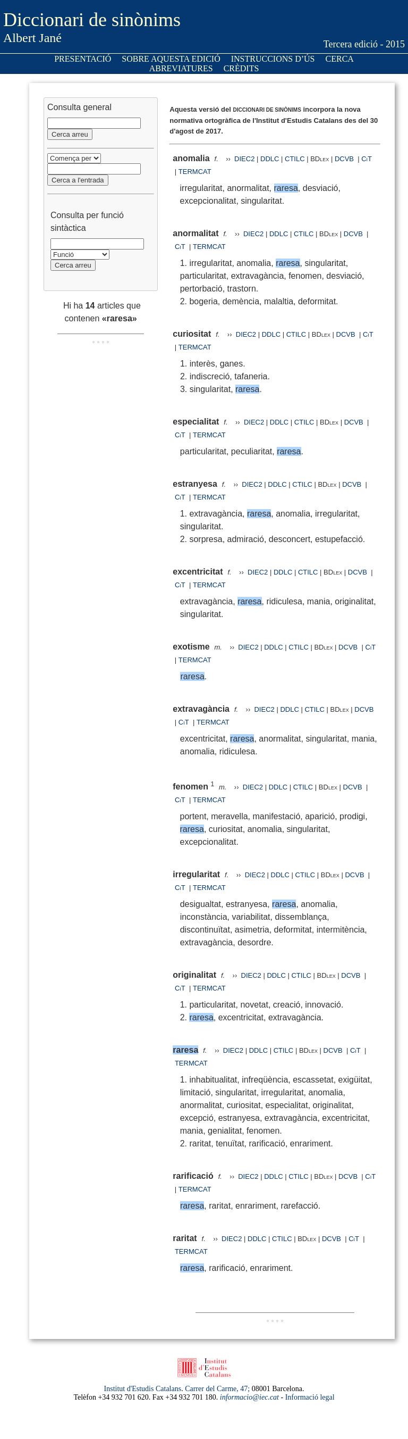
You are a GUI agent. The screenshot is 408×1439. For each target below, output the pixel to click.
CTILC (295, 159)
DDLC (269, 159)
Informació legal (310, 1397)
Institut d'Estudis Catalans (143, 1389)
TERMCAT (194, 172)
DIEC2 (244, 159)
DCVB (345, 159)
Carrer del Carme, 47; (217, 1389)
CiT (366, 159)
